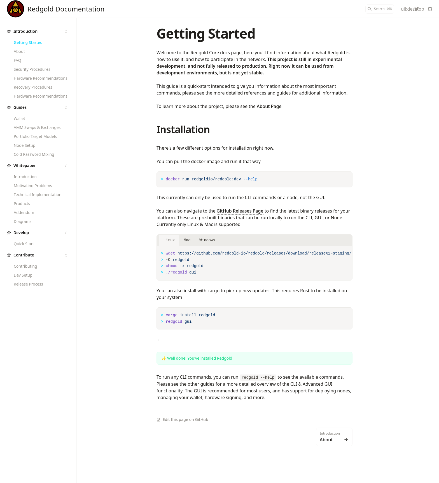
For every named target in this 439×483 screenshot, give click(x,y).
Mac (187, 240)
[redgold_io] (416, 9)
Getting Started (206, 33)
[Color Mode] (403, 9)
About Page (269, 106)
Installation (183, 129)
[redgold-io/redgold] (430, 9)
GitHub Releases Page (240, 211)
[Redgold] (55, 9)
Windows (207, 240)
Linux (169, 240)
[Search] (379, 9)
